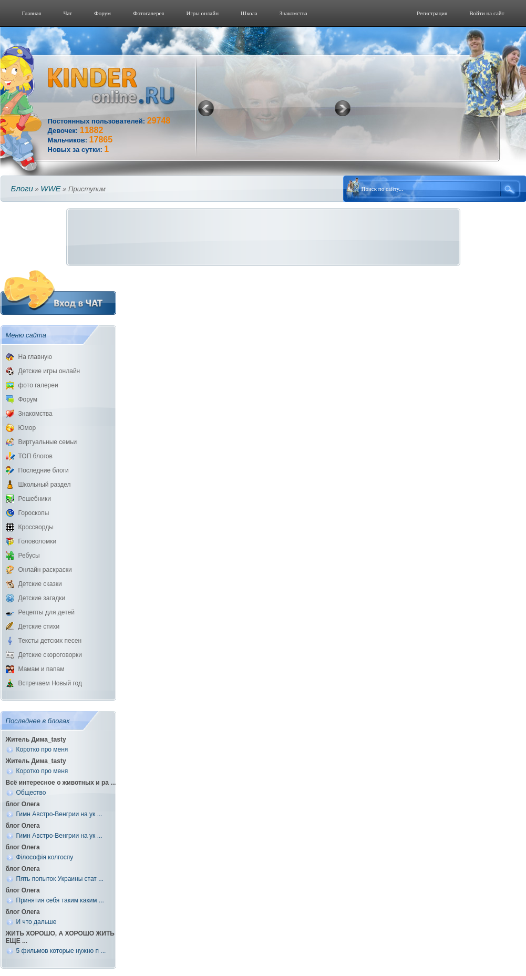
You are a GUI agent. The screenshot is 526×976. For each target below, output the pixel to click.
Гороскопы (33, 513)
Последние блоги (43, 470)
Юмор (27, 428)
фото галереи (38, 385)
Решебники (34, 498)
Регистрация (432, 13)
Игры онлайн (202, 13)
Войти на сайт (486, 13)
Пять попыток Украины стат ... (60, 878)
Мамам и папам (41, 669)
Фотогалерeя (148, 13)
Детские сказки (40, 584)
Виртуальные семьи (47, 442)
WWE (50, 188)
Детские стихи (39, 626)
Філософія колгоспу (45, 857)
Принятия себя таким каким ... (60, 900)
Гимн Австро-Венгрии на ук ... (59, 814)
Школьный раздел (44, 484)
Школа (249, 13)
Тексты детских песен (50, 640)
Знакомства (293, 13)
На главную (35, 357)
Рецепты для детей (46, 612)
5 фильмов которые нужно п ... (61, 950)
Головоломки (37, 541)
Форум (102, 13)
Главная (32, 13)
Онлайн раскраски (45, 569)
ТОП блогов (35, 456)
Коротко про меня (42, 749)
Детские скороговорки (50, 655)
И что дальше (36, 922)
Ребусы (29, 555)
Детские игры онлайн (49, 371)
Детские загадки (42, 598)
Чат (67, 13)
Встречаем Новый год (50, 683)
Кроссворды (36, 527)
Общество (31, 792)
